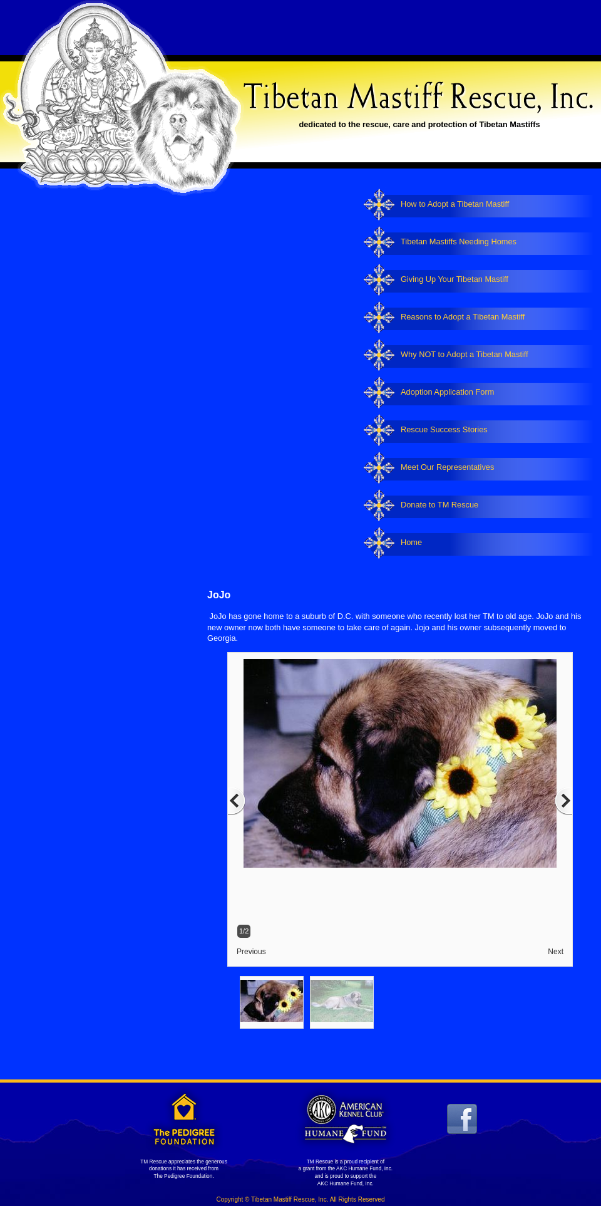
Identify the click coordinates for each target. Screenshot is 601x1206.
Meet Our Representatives (447, 467)
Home (411, 542)
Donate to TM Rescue (439, 504)
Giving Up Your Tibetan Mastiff (454, 279)
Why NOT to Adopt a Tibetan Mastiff (464, 354)
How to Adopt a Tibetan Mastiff (455, 204)
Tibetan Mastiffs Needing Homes (458, 241)
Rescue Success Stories (444, 429)
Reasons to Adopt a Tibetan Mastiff (463, 316)
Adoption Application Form (447, 392)
